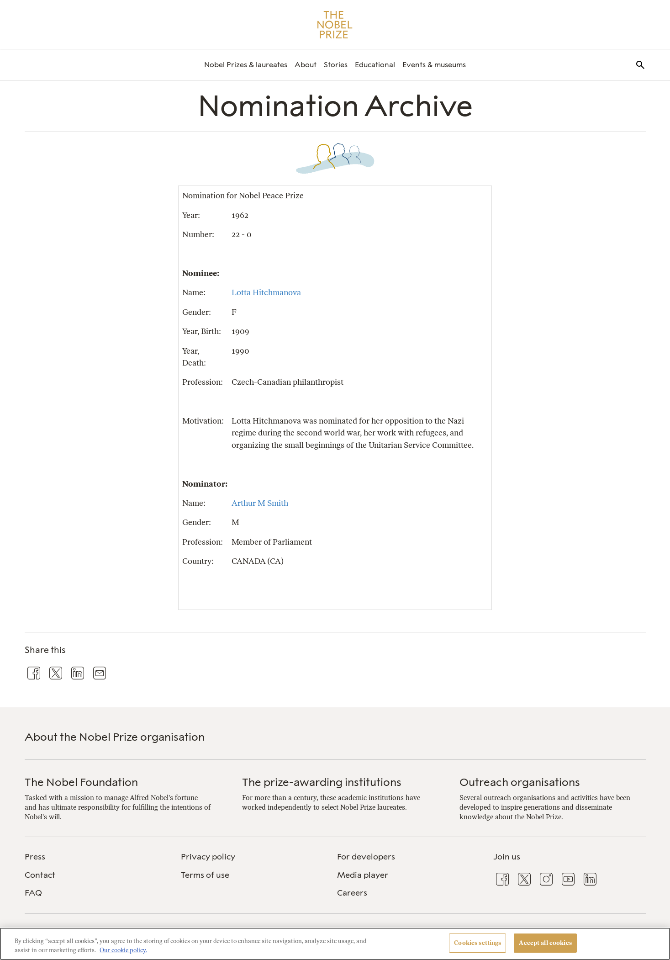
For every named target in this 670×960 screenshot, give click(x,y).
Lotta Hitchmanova (266, 292)
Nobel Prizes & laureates (245, 64)
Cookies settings (477, 942)
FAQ (33, 893)
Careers (352, 893)
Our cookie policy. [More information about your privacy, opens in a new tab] (123, 950)
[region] (335, 944)
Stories (336, 64)
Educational (375, 64)
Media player (362, 875)
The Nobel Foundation (81, 782)
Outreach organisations (519, 782)
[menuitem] (245, 64)
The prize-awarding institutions (321, 782)
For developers (366, 857)
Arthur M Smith (260, 503)
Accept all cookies (545, 942)
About (306, 64)
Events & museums (434, 64)
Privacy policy (208, 857)
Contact (40, 875)
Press (35, 857)
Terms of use (205, 875)
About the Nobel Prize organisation (115, 736)
